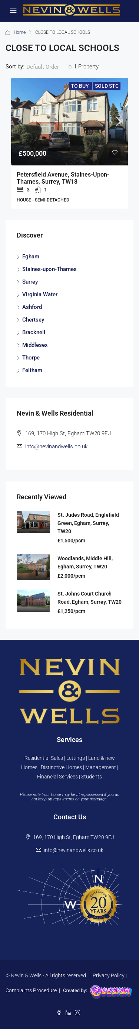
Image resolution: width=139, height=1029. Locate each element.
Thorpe (31, 357)
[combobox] (49, 67)
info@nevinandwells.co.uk (56, 446)
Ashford (32, 307)
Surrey (30, 281)
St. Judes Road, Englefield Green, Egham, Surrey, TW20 (88, 523)
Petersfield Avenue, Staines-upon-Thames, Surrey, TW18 (63, 178)
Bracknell (33, 332)
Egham (30, 256)
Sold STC (107, 86)
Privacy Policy (109, 975)
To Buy (80, 86)
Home (20, 32)
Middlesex (35, 345)
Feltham (32, 370)
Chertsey (33, 319)
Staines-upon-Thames (49, 269)
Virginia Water (39, 294)
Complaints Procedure (31, 990)
